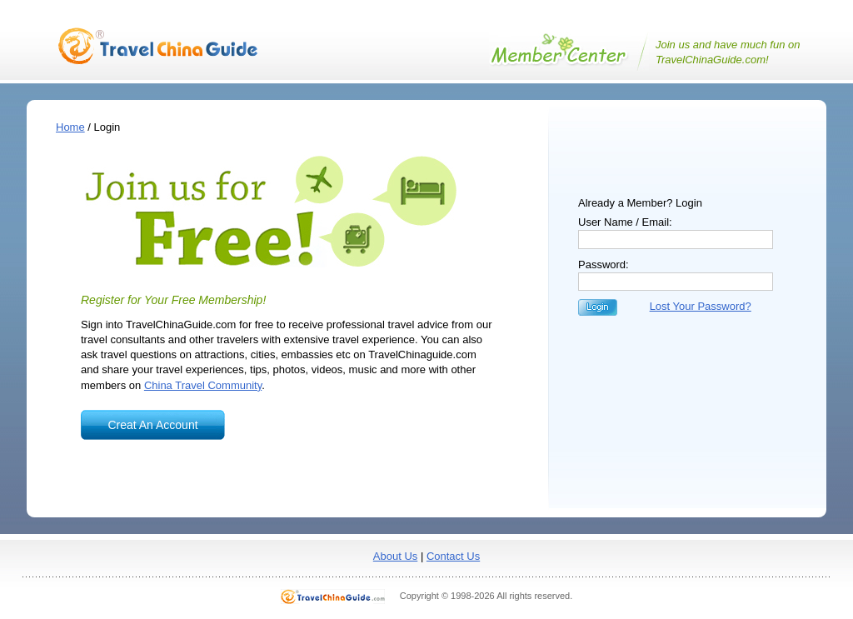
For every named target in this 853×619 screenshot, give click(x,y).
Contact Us (453, 556)
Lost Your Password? (700, 306)
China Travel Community (203, 385)
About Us (395, 556)
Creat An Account (152, 425)
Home (70, 127)
